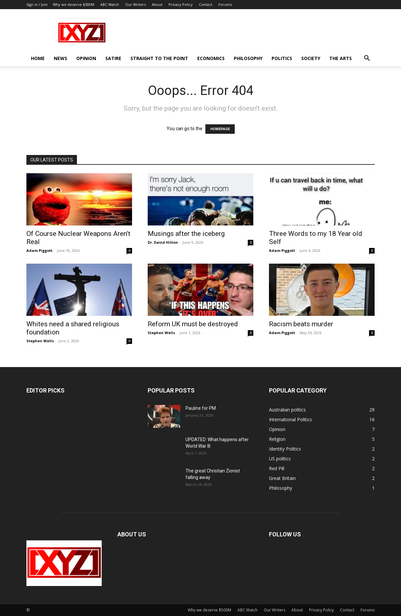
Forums (225, 4)
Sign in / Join (37, 4)
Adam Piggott (39, 250)
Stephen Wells (40, 340)
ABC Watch (109, 4)
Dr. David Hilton (163, 242)
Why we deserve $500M (73, 4)
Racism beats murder (301, 324)
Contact (205, 4)
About (157, 4)
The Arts (340, 58)
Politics (282, 58)
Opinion (86, 58)
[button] (367, 59)
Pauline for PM (201, 408)
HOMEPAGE (220, 129)
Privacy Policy (181, 4)
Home (38, 58)
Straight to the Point (159, 58)
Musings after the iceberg (186, 234)
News (60, 58)
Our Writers (135, 4)
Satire (113, 58)
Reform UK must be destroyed (193, 324)
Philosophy (248, 58)
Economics (211, 58)
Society (310, 58)
